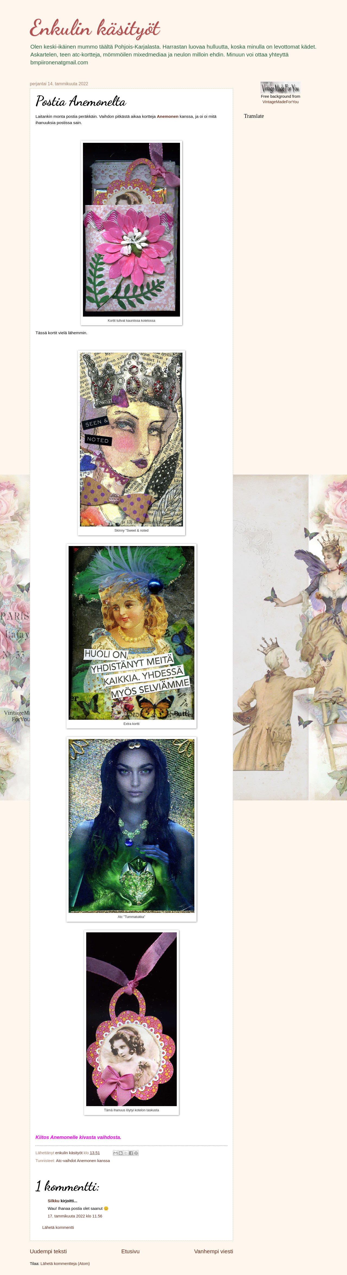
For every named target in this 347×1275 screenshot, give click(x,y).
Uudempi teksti (48, 1251)
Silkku (53, 1201)
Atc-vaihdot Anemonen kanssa (83, 1161)
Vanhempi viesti (213, 1251)
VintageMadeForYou (280, 102)
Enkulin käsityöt (94, 27)
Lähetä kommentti (58, 1227)
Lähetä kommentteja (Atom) (65, 1263)
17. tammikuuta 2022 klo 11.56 (75, 1216)
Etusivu (130, 1251)
